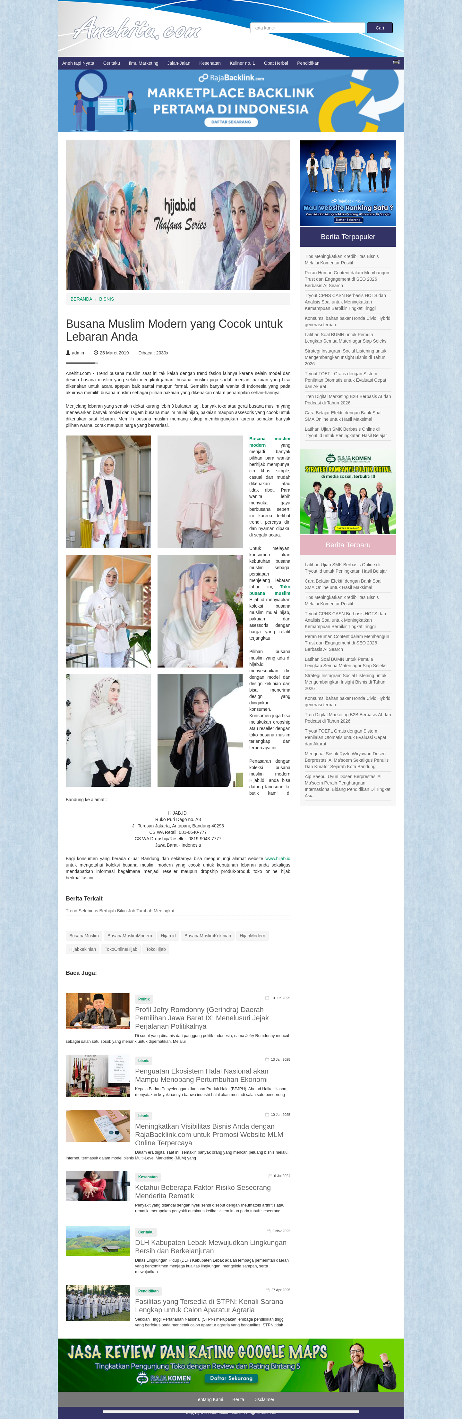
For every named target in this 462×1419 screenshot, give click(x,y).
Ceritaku (111, 63)
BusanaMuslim (84, 935)
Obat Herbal (276, 63)
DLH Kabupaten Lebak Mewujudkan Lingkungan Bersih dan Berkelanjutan (211, 1247)
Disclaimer (263, 1399)
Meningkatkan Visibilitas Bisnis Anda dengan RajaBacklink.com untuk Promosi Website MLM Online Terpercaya (209, 1134)
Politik (144, 999)
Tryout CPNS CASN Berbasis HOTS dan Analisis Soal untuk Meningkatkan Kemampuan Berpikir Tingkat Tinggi (345, 302)
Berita (238, 1399)
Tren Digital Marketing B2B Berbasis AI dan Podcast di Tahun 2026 (348, 399)
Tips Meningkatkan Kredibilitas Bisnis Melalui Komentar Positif (342, 259)
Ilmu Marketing (143, 63)
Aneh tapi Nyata (78, 63)
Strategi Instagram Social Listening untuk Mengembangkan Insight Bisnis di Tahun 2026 (345, 357)
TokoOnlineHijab (121, 949)
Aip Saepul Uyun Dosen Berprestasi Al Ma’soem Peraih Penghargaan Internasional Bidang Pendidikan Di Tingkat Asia (347, 786)
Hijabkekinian (82, 949)
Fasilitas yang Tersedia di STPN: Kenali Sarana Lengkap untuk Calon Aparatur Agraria (209, 1306)
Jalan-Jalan (179, 63)
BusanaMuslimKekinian (207, 935)
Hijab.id (168, 935)
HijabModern (252, 935)
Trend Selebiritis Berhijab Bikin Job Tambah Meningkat (120, 910)
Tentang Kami (209, 1399)
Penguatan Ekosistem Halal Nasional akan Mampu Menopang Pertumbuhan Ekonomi (202, 1075)
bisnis (143, 1060)
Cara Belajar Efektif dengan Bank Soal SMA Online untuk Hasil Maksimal (343, 416)
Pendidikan (308, 63)
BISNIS (106, 299)
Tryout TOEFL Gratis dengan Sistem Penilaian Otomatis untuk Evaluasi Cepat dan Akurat (345, 380)
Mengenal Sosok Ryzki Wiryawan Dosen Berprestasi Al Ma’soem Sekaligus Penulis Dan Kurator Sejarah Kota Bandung (347, 760)
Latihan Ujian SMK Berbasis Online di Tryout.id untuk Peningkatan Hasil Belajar (346, 432)
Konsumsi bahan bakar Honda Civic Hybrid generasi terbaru (347, 321)
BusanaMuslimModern (129, 935)
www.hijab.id (277, 858)
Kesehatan (210, 63)
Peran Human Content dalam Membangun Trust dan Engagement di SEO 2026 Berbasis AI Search (347, 279)
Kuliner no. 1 (242, 63)
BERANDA (81, 299)
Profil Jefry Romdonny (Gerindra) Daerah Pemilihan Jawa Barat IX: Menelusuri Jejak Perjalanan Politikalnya (202, 1018)
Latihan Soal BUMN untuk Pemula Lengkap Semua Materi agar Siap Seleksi (346, 338)
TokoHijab (156, 949)
